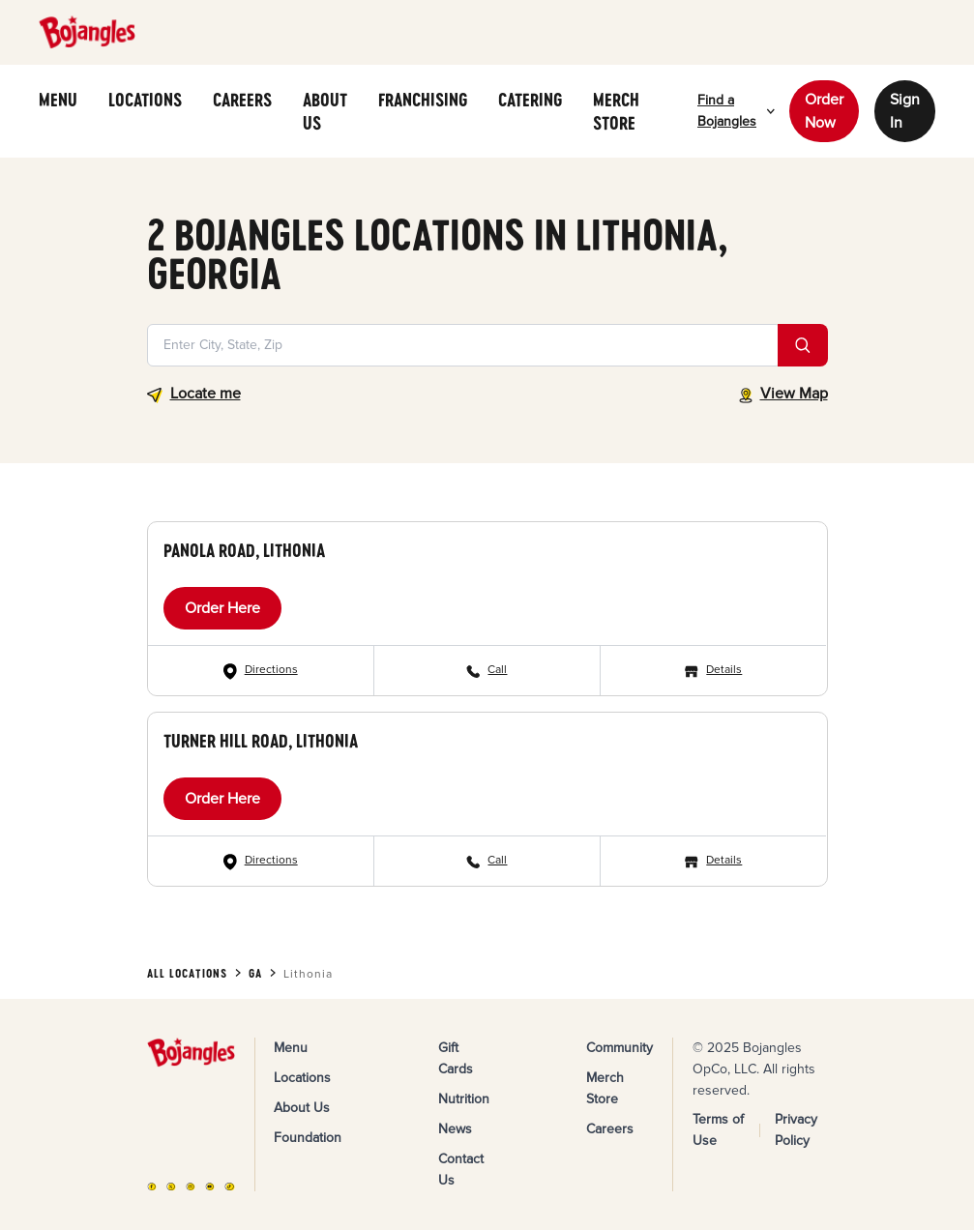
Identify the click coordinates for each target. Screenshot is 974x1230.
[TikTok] (229, 1187)
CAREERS (242, 99)
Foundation (307, 1137)
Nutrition (463, 1099)
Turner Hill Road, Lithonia (260, 740)
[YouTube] (210, 1187)
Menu (291, 1048)
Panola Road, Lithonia (244, 550)
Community (619, 1048)
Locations (302, 1077)
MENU (58, 99)
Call (497, 669)
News (455, 1129)
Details (724, 669)
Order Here (222, 608)
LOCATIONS (145, 99)
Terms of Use (718, 1130)
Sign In (905, 111)
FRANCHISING (422, 99)
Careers (610, 1129)
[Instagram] (190, 1187)
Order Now (824, 111)
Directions (271, 669)
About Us (302, 1107)
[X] (171, 1187)
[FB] (152, 1187)
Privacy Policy (796, 1130)
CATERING (530, 99)
